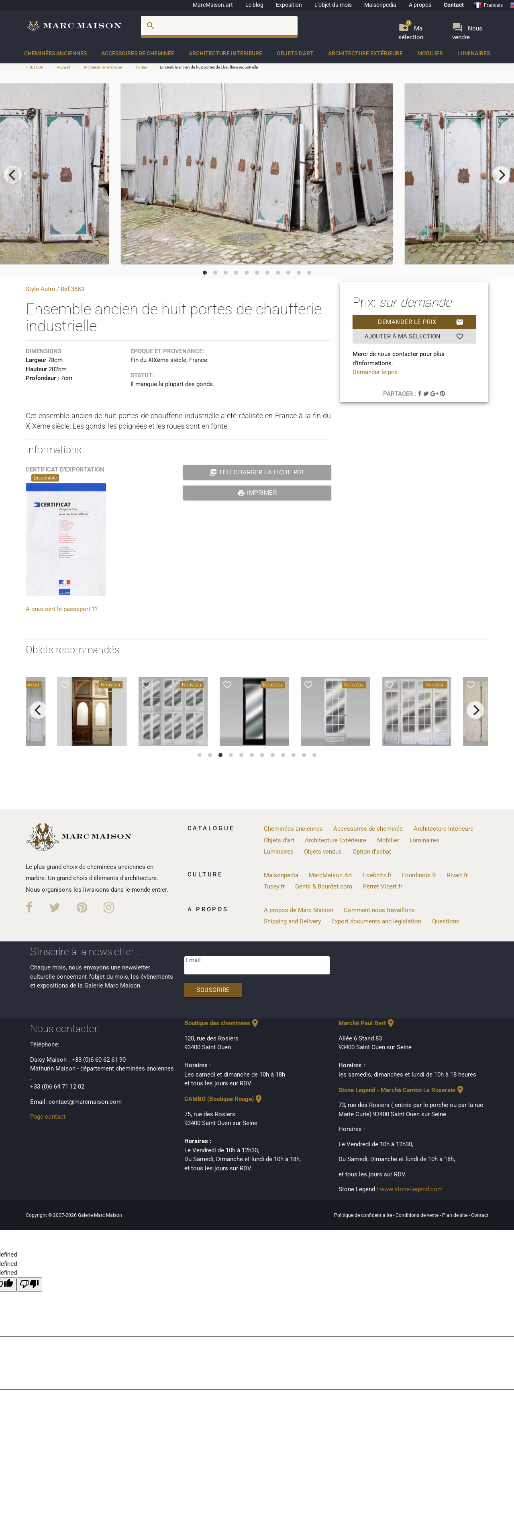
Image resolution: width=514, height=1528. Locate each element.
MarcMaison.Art (330, 875)
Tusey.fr (274, 886)
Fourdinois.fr (419, 875)
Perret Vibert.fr (382, 886)
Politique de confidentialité (363, 1215)
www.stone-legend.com (411, 1189)
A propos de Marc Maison (298, 910)
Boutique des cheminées (222, 1023)
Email (193, 960)
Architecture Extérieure (365, 53)
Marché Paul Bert (367, 1023)
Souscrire (213, 990)
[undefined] (29, 1284)
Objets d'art (295, 53)
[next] (501, 175)
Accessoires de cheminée (137, 53)
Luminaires (473, 53)
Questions (445, 921)
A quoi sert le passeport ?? (62, 609)
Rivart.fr (457, 875)
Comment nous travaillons (379, 910)
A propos (420, 5)
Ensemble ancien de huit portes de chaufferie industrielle (209, 67)
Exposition (289, 5)
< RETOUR (35, 67)
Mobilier (430, 53)
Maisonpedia (380, 5)
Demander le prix (420, 322)
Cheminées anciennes (55, 53)
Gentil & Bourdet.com (323, 886)
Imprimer (257, 493)
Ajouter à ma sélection (414, 336)
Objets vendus (323, 851)
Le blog (254, 5)
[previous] (13, 175)
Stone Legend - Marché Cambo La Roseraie (402, 1090)
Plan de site (455, 1215)
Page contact (47, 1116)
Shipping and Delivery (292, 921)
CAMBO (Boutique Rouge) (223, 1099)
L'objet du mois (333, 5)
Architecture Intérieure (225, 53)
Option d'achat (372, 851)
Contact (454, 5)
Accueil (63, 67)
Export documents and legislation (376, 921)
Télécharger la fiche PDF (257, 472)
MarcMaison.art (213, 5)
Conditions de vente (418, 1215)
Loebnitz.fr (377, 875)
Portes (141, 67)
